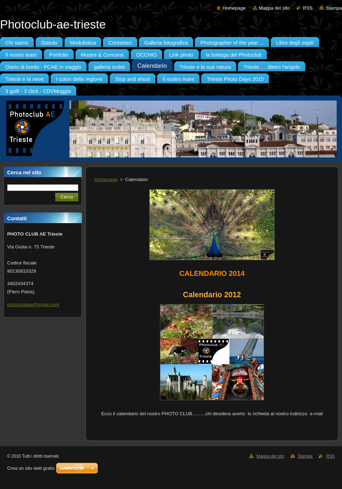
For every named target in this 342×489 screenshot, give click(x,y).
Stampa (334, 8)
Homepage (234, 8)
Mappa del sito (274, 8)
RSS (307, 8)
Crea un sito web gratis (31, 468)
